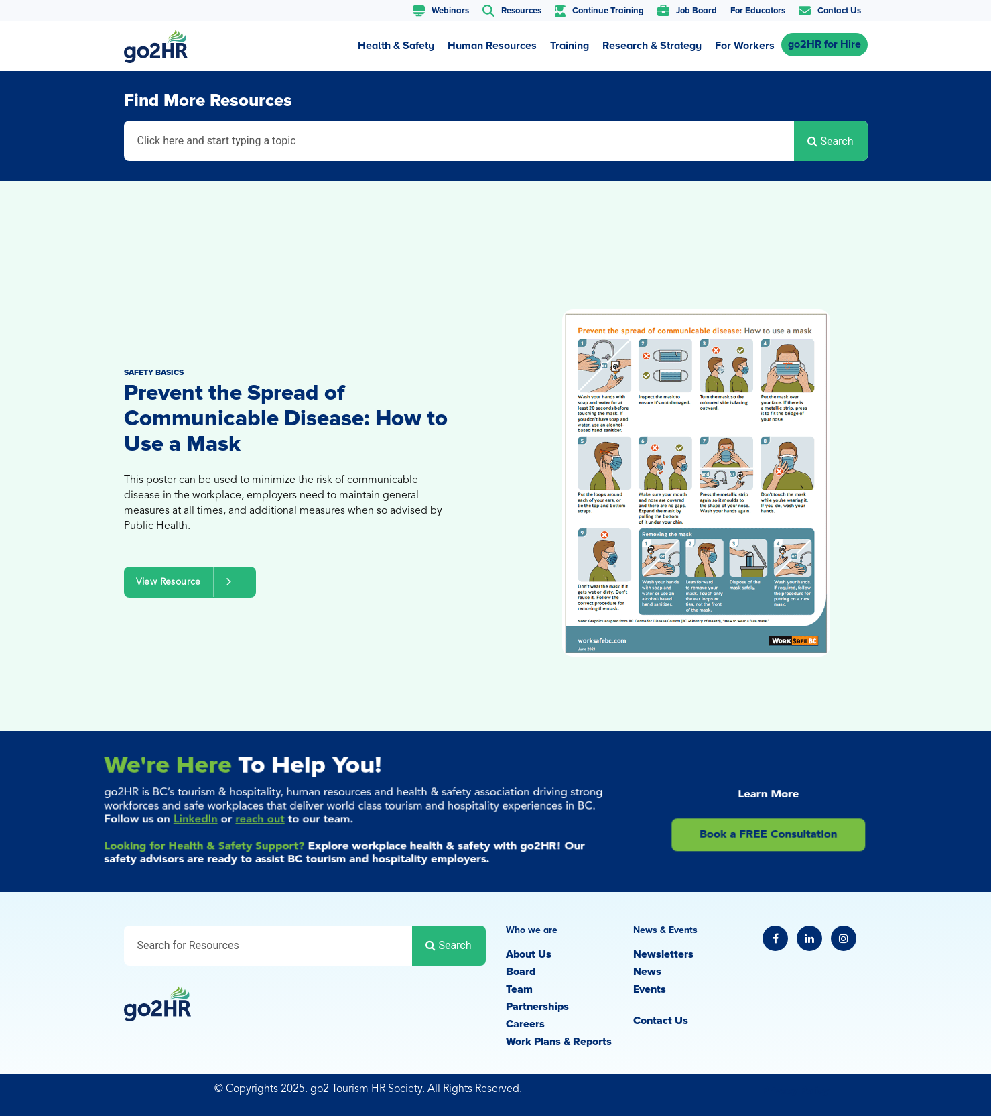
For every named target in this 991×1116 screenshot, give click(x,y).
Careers (525, 1024)
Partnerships (537, 1006)
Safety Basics (154, 373)
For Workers (745, 45)
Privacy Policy (795, 1090)
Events (649, 989)
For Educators (757, 10)
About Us (528, 954)
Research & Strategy (652, 45)
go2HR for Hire (824, 44)
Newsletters (663, 954)
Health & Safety (396, 45)
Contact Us (660, 1020)
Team (519, 989)
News (647, 972)
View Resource (190, 582)
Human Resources (492, 45)
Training (569, 45)
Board (520, 972)
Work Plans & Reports (559, 1041)
